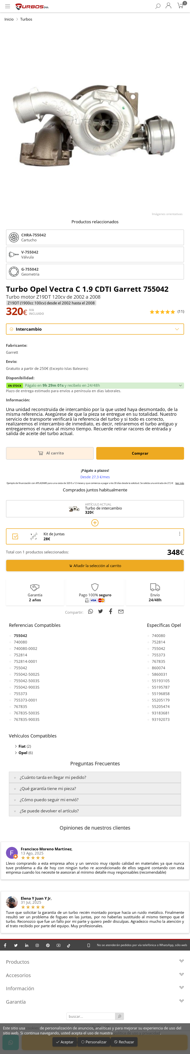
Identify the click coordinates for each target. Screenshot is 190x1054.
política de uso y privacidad (137, 1032)
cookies (32, 1027)
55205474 (161, 706)
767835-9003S (26, 719)
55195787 (161, 687)
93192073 (161, 719)
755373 (20, 693)
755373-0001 (25, 700)
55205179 (161, 700)
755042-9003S (26, 687)
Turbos (26, 19)
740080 (20, 642)
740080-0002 (25, 648)
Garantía (95, 1002)
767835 (20, 706)
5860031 (159, 674)
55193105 (161, 680)
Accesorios (95, 975)
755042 (20, 668)
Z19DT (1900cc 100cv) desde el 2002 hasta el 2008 (51, 302)
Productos (95, 962)
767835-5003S (26, 713)
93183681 (161, 713)
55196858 (161, 693)
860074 (158, 668)
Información (95, 989)
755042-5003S (26, 680)
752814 (20, 655)
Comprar (140, 453)
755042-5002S (26, 674)
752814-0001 (25, 661)
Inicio (9, 19)
